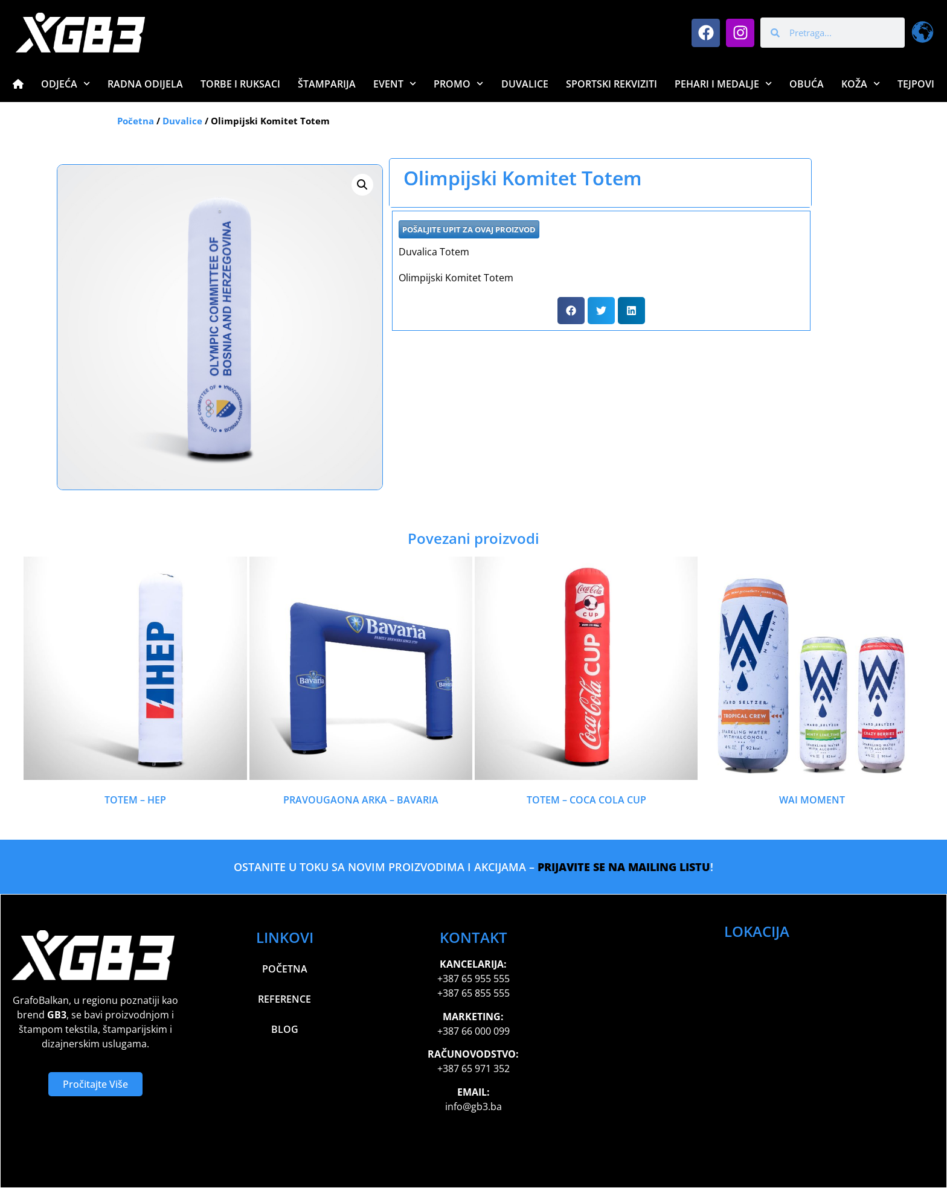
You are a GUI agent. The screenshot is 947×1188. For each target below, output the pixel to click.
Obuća (806, 84)
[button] (362, 185)
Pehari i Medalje (723, 83)
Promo (458, 83)
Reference (284, 999)
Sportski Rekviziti (611, 84)
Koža (860, 83)
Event (394, 83)
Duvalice (524, 84)
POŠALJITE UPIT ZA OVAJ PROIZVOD (469, 229)
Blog (284, 1029)
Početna (135, 121)
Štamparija (327, 84)
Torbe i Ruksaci (240, 84)
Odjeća (65, 83)
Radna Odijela (145, 84)
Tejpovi (915, 84)
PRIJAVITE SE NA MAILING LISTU (624, 867)
